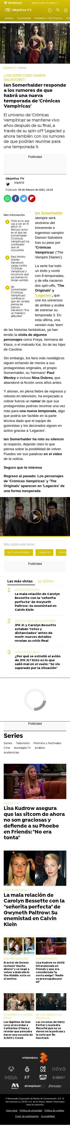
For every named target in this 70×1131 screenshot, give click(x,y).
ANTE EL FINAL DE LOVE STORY (35, 621)
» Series (21, 68)
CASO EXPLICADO (27, 652)
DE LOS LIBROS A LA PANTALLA (49, 1016)
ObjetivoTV (9, 68)
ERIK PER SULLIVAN (16, 959)
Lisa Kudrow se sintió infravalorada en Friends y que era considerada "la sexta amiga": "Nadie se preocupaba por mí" (50, 972)
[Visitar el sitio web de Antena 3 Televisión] (11, 1069)
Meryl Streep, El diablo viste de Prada (46, 2)
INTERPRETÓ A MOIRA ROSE (18, 1016)
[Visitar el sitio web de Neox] (43, 1069)
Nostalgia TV (22, 748)
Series (9, 18)
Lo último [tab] (46, 581)
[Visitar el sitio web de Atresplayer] (35, 1086)
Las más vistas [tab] (20, 581)
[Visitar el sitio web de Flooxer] (55, 1086)
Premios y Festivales (48, 18)
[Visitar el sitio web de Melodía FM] (15, 1086)
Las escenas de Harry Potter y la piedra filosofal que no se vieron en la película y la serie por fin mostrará (50, 1030)
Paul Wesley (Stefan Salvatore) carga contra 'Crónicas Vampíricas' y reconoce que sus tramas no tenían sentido (17, 269)
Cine (7, 748)
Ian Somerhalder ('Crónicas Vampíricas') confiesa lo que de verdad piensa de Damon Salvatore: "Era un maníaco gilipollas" (17, 302)
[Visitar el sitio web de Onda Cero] (43, 1077)
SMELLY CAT (12, 803)
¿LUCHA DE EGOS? (27, 590)
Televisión (24, 18)
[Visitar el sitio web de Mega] (11, 1077)
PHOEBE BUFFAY (46, 959)
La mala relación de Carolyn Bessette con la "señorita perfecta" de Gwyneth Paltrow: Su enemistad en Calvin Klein (37, 602)
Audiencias (11, 752)
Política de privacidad (31, 1110)
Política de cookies (54, 1110)
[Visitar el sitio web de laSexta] (27, 1069)
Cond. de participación (27, 1116)
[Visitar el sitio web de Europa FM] (58, 1077)
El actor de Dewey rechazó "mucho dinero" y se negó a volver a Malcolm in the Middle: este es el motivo (17, 970)
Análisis (40, 748)
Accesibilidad (48, 1116)
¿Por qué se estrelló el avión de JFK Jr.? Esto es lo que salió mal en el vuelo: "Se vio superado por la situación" (38, 662)
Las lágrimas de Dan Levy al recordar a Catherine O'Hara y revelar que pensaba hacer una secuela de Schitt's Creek (18, 1030)
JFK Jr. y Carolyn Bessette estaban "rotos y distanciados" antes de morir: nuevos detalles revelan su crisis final (35, 633)
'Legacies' (43, 295)
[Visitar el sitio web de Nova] (58, 1069)
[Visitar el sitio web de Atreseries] (27, 1077)
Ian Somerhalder (18, 552)
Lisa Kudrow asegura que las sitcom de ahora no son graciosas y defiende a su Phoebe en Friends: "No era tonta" (34, 823)
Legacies (44, 552)
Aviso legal (11, 1110)
